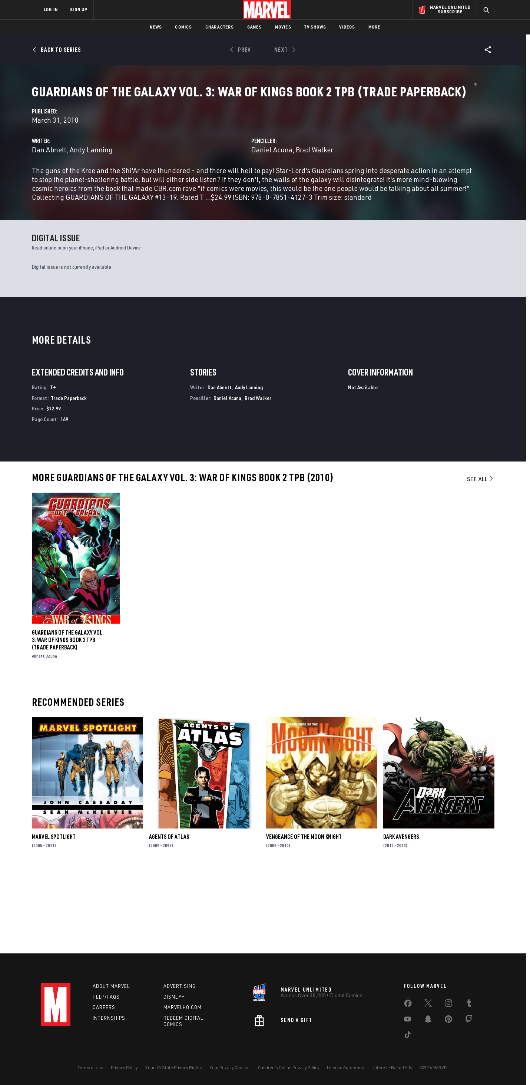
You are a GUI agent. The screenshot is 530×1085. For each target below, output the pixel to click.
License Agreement (346, 1067)
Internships (109, 1018)
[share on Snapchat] (428, 1020)
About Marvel (111, 986)
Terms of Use (90, 1067)
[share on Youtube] (407, 1020)
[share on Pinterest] (448, 1020)
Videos (347, 27)
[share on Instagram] (448, 1004)
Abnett (38, 737)
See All (480, 560)
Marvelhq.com (182, 1007)
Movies (283, 27)
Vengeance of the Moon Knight (304, 918)
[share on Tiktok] (407, 1036)
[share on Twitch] (469, 1020)
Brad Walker (384, 175)
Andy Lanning (229, 175)
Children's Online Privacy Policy (288, 1067)
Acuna (51, 737)
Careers (104, 1007)
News (156, 27)
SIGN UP (78, 9)
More (374, 27)
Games (254, 27)
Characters (219, 27)
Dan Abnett (187, 175)
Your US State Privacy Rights (173, 1067)
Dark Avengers (401, 918)
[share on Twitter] (428, 1004)
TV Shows (315, 27)
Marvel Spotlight (54, 918)
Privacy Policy (124, 1067)
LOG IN (51, 9)
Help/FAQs (106, 997)
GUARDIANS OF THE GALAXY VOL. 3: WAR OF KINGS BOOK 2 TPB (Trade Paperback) (68, 721)
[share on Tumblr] (469, 1004)
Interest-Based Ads (392, 1067)
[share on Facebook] (408, 1005)
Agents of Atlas (169, 918)
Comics (183, 27)
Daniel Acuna (341, 175)
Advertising (179, 986)
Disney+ (174, 997)
